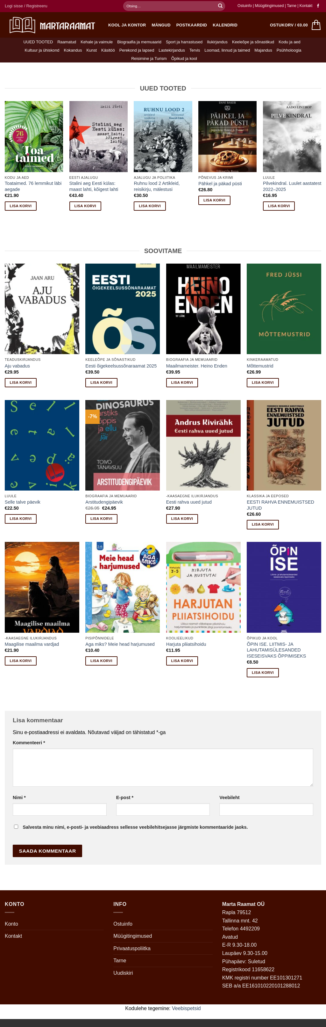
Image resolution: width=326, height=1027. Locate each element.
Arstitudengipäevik (104, 502)
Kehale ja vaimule (97, 42)
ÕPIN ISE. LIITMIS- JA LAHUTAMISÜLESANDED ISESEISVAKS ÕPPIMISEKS (276, 650)
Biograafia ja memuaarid (139, 42)
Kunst (91, 50)
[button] (26, 6)
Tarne (292, 6)
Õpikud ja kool (184, 58)
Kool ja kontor (127, 25)
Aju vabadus (17, 365)
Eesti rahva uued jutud (189, 502)
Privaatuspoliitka (132, 948)
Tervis (194, 50)
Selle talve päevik (22, 502)
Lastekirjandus (172, 50)
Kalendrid (225, 25)
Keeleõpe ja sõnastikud (253, 42)
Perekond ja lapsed (136, 50)
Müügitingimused (269, 6)
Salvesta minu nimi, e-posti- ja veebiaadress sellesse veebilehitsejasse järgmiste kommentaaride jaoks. (135, 827)
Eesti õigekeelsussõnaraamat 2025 (121, 365)
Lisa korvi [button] (21, 206)
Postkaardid (191, 25)
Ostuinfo (244, 6)
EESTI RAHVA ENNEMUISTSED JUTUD (280, 505)
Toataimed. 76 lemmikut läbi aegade (33, 186)
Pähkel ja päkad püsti (220, 183)
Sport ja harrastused (184, 42)
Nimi (19, 797)
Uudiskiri (123, 973)
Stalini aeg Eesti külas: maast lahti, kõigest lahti (93, 186)
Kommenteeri (29, 742)
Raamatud (66, 42)
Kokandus (73, 50)
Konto (11, 924)
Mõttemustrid (260, 365)
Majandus (263, 50)
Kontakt (306, 6)
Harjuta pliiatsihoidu (186, 644)
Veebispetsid (186, 1008)
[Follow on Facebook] (318, 6)
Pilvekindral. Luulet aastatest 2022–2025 (292, 186)
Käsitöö (108, 50)
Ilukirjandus (217, 42)
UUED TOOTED (38, 42)
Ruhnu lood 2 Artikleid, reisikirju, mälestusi (157, 186)
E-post (124, 797)
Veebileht (229, 797)
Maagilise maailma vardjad (32, 644)
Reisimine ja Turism (149, 58)
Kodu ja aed (289, 42)
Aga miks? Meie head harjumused (120, 644)
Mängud (161, 25)
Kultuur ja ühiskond (42, 50)
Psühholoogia (289, 50)
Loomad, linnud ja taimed (227, 50)
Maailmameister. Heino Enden (196, 365)
